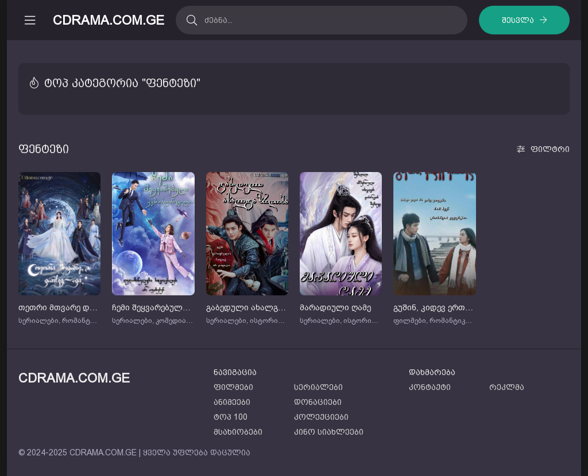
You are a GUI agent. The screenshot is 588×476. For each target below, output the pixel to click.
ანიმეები (232, 402)
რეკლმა (506, 387)
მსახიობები (238, 431)
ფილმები (233, 387)
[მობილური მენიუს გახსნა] (29, 20)
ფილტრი (550, 149)
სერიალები (318, 387)
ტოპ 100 (230, 417)
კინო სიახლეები (328, 431)
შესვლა (518, 20)
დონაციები (318, 402)
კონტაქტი (430, 387)
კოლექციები (321, 417)
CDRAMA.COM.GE (108, 20)
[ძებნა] (191, 20)
